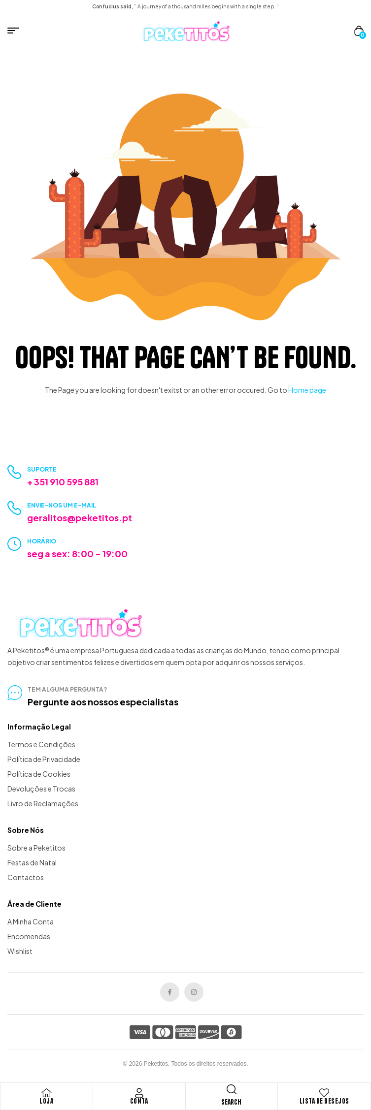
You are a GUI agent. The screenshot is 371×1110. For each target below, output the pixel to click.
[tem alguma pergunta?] (14, 692)
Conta (139, 1101)
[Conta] (139, 1093)
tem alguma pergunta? (67, 689)
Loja (46, 1101)
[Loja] (46, 1093)
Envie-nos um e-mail (61, 505)
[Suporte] (14, 472)
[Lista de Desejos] (324, 1093)
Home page (307, 389)
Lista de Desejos (324, 1101)
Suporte (42, 469)
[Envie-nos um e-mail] (14, 508)
